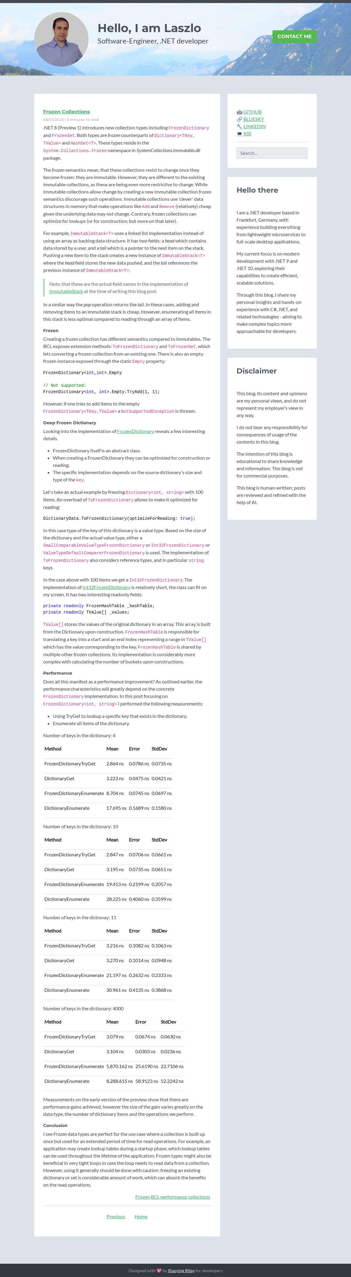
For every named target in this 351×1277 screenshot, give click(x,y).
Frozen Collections (66, 112)
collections (199, 1197)
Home (141, 1216)
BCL (155, 1197)
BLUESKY (253, 119)
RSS (247, 133)
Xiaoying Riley (181, 1270)
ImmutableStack (66, 291)
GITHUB (252, 112)
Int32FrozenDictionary (106, 587)
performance (173, 1197)
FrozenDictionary (135, 431)
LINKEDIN (254, 126)
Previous (116, 1216)
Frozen (142, 1197)
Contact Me (295, 36)
